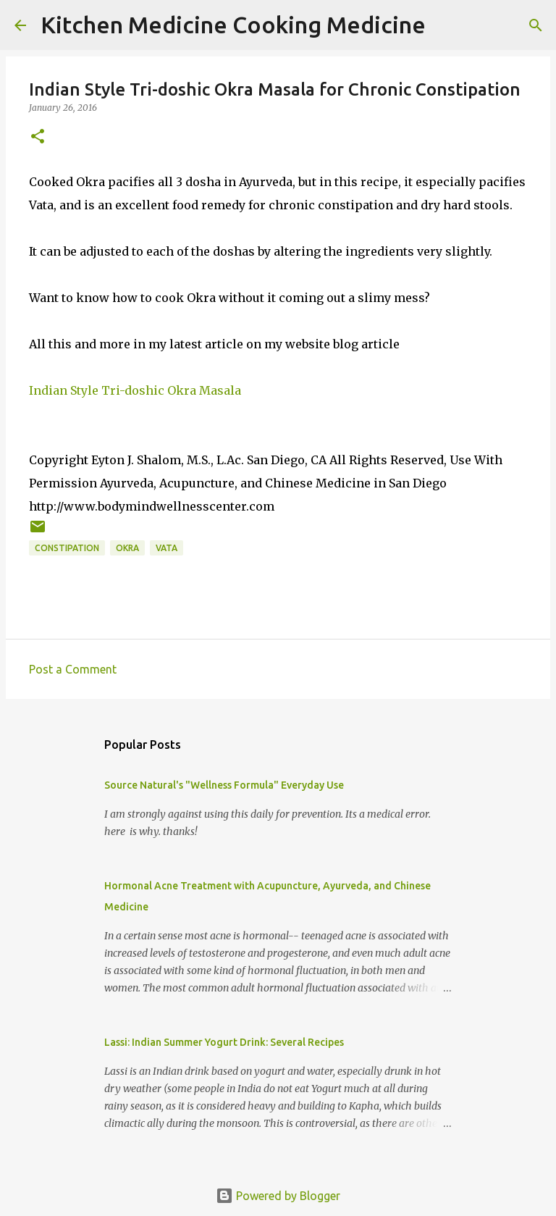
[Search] (446, 25)
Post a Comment (73, 669)
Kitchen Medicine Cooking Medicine (233, 25)
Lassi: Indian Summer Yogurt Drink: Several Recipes (224, 1042)
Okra (127, 548)
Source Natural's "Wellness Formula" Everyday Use (224, 785)
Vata (166, 548)
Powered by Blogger (278, 1195)
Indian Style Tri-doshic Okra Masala (135, 390)
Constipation (67, 548)
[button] (37, 137)
